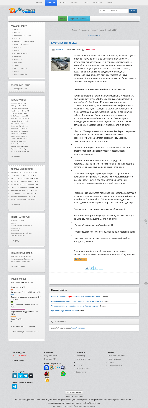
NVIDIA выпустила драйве (21, 184)
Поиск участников (82, 369)
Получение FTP (50, 359)
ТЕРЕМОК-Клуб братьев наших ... (22, 225)
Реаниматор (80, 356)
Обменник (97, 3)
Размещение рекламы (116, 356)
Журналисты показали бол (21, 181)
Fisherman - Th (16, 126)
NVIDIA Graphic (16, 151)
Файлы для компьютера (24, 41)
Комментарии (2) (17, 332)
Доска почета (81, 372)
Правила (111, 362)
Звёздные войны (16, 103)
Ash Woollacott (15, 131)
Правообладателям (115, 365)
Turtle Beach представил (20, 175)
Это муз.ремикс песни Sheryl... (21, 261)
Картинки (18, 62)
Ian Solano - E (15, 128)
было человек (78, 328)
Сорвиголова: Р (16, 149)
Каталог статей (20, 68)
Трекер (63, 3)
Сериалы (18, 59)
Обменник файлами (22, 35)
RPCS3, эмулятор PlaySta (21, 178)
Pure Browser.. (15, 111)
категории (92, 35)
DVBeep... (14, 106)
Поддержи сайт (20, 74)
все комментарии (18, 267)
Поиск (16, 71)
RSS (99, 35)
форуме (25, 217)
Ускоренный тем (16, 146)
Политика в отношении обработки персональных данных (73, 406)
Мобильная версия (74, 392)
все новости (15, 205)
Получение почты (50, 356)
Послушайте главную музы (22, 199)
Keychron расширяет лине (21, 187)
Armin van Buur (16, 113)
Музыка (17, 50)
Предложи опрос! (32, 332)
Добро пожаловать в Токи (21, 196)
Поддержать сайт (20, 85)
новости (28, 169)
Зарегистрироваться (79, 19)
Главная (38, 3)
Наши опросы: (19, 279)
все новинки (15, 157)
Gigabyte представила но (21, 172)
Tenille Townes (15, 116)
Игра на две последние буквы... (21, 233)
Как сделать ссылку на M (21, 193)
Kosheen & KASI (16, 139)
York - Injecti (15, 123)
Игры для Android (21, 44)
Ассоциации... (15, 228)
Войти (62, 19)
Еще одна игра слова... (19, 235)
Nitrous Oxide (15, 136)
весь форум (15, 241)
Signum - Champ (16, 121)
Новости (51, 3)
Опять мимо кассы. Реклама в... (22, 259)
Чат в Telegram (80, 259)
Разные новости (20, 53)
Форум (110, 3)
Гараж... (13, 223)
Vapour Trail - (15, 133)
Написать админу (114, 359)
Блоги (78, 362)
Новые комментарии (22, 253)
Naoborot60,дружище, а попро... (22, 256)
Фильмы (17, 56)
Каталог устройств (83, 359)
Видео (85, 3)
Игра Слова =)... (16, 230)
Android (74, 3)
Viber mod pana (16, 108)
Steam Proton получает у (21, 190)
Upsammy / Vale (16, 118)
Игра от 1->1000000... (18, 220)
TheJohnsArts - (16, 141)
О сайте (79, 365)
